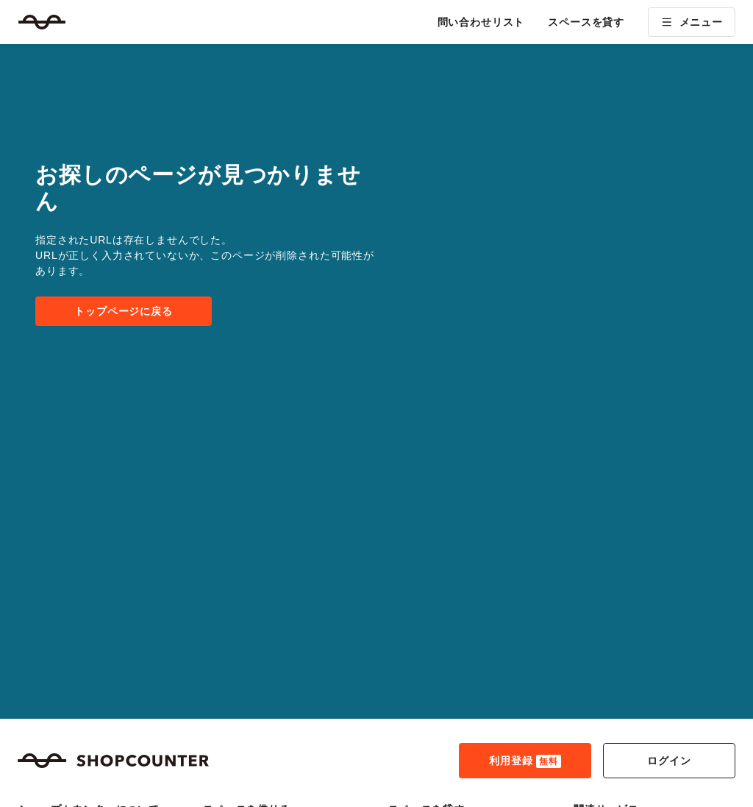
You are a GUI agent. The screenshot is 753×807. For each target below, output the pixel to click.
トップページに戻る (123, 311)
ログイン (668, 761)
